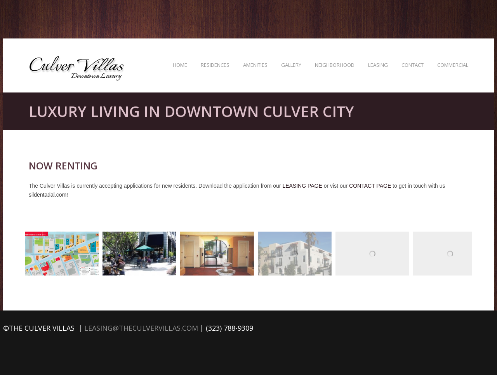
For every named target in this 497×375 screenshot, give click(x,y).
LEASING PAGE (302, 186)
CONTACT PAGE (370, 186)
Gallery (291, 64)
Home (180, 64)
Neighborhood (335, 64)
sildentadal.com (47, 195)
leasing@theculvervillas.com (141, 328)
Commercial (452, 64)
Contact (412, 64)
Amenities (255, 64)
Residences (215, 64)
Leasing (378, 64)
